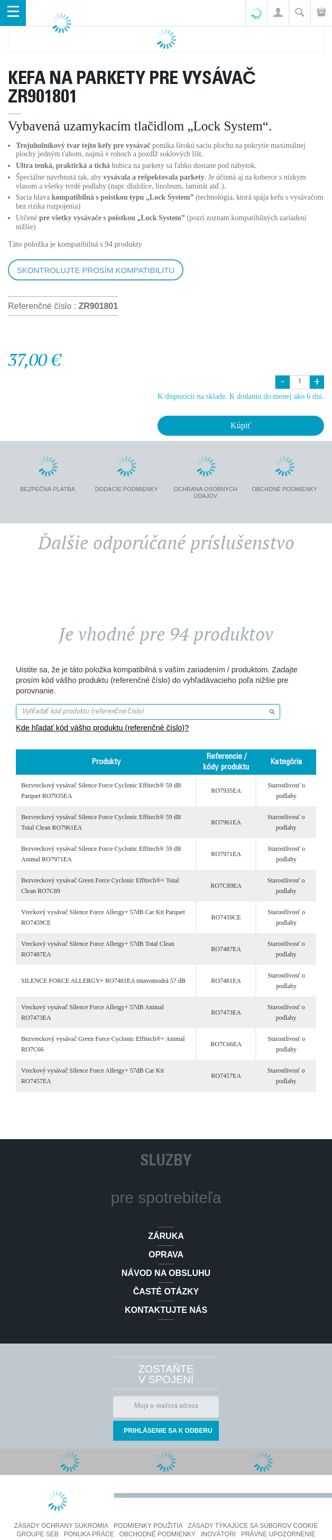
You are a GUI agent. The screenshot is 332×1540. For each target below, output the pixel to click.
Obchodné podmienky (157, 1534)
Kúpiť (240, 425)
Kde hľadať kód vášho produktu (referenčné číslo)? (102, 728)
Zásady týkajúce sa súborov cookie (253, 1525)
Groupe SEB (37, 1534)
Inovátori (218, 1534)
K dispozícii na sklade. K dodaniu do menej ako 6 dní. (241, 396)
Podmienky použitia (148, 1525)
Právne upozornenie (278, 1534)
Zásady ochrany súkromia (61, 1525)
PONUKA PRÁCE (89, 1534)
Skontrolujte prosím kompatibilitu (95, 270)
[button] (278, 13)
